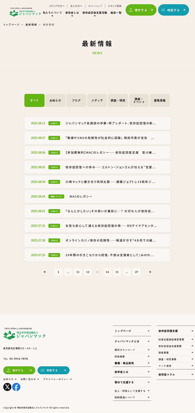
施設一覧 (115, 13)
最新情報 (31, 24)
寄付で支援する (124, 382)
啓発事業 (163, 352)
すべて (34, 100)
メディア (97, 100)
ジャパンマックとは (127, 341)
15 (117, 271)
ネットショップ (95, 6)
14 (107, 271)
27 (137, 271)
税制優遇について (125, 397)
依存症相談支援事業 (170, 346)
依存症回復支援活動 (94, 13)
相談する (173, 10)
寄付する (140, 10)
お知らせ (55, 100)
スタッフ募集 (114, 6)
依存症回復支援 (168, 331)
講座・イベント (139, 100)
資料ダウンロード (125, 350)
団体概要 (120, 356)
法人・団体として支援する (130, 391)
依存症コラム (166, 375)
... (68, 271)
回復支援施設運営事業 (171, 339)
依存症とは (72, 13)
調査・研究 (118, 100)
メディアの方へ (56, 6)
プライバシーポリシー (56, 379)
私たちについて (52, 13)
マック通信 (164, 366)
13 (97, 271)
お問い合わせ (28, 379)
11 (77, 271)
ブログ (76, 100)
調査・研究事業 (167, 359)
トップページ (12, 24)
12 (87, 271)
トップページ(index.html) (25, 12)
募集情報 (160, 100)
